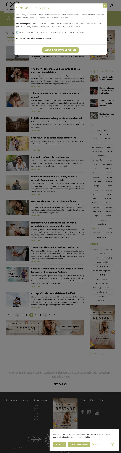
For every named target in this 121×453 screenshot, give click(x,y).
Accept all (60, 444)
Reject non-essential (79, 444)
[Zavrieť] (105, 5)
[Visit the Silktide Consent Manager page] (112, 444)
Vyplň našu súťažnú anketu (60, 49)
